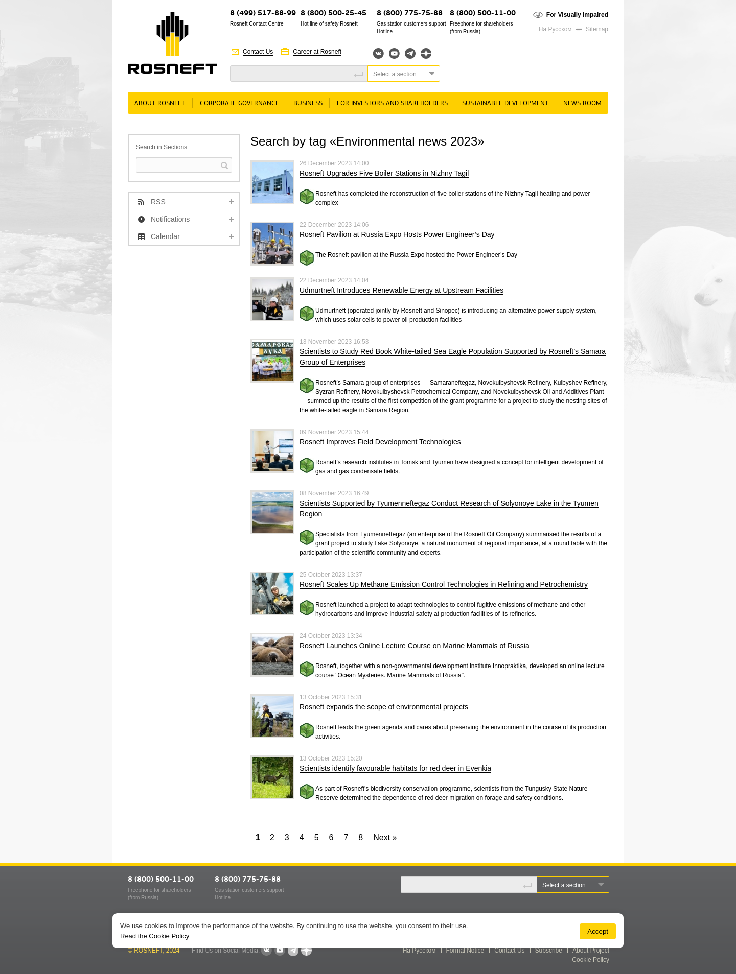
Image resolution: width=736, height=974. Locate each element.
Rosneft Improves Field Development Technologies (380, 442)
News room (582, 103)
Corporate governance (239, 103)
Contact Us (258, 51)
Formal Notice (465, 950)
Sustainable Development (505, 103)
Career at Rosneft (317, 51)
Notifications (170, 219)
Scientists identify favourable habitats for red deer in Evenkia (395, 768)
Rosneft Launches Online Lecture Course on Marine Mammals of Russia (415, 646)
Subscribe (548, 950)
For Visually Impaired (577, 14)
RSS (158, 202)
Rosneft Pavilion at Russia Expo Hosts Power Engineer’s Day (397, 234)
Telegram (410, 53)
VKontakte (266, 950)
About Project (590, 950)
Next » (385, 837)
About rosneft (159, 103)
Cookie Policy (590, 959)
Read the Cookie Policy (154, 936)
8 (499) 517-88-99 (263, 13)
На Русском (555, 29)
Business (308, 103)
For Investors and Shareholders (392, 103)
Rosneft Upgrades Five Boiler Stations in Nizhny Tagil (384, 173)
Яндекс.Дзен (426, 53)
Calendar (165, 236)
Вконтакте (378, 53)
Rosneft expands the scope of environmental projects (384, 707)
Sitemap (597, 29)
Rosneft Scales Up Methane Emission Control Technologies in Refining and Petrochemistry (444, 584)
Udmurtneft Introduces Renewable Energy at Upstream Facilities (401, 290)
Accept (597, 931)
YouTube (394, 53)
